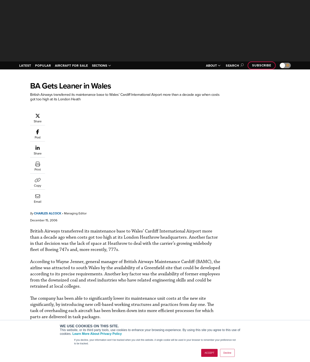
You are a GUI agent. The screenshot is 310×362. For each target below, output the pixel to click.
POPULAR (43, 65)
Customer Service (138, 304)
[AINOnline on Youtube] (24, 293)
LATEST (25, 65)
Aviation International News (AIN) (92, 304)
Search (234, 65)
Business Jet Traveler (84, 315)
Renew (131, 310)
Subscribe (261, 65)
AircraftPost (78, 310)
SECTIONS (101, 65)
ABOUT (213, 65)
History (249, 310)
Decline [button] (227, 352)
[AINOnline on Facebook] (16, 293)
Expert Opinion (195, 304)
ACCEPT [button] (209, 352)
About (249, 299)
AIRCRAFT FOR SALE (71, 65)
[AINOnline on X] (32, 293)
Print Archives (195, 299)
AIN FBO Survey (80, 299)
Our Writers (252, 304)
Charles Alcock (71, 115)
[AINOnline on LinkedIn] (40, 293)
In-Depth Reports (197, 310)
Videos (190, 315)
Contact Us (252, 315)
